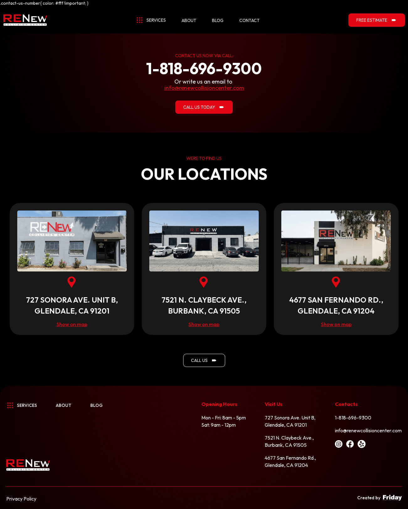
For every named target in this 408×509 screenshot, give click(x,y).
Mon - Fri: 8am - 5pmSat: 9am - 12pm (223, 421)
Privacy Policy (21, 498)
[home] (25, 20)
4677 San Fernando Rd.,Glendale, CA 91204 (290, 461)
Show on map (71, 324)
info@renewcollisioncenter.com (368, 430)
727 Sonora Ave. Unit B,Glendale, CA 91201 (290, 421)
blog (218, 20)
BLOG (96, 405)
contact (249, 20)
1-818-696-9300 (353, 417)
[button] (151, 20)
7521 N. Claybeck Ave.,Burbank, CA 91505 (289, 441)
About (64, 405)
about (189, 20)
